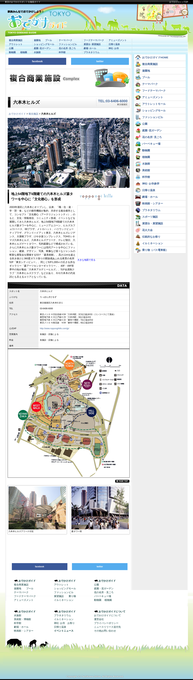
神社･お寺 (114, 48)
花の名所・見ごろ (104, 592)
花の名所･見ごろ (67, 48)
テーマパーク (65, 40)
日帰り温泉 (114, 44)
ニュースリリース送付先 (107, 626)
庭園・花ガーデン (104, 588)
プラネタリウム (91, 52)
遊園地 (37, 40)
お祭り (71, 623)
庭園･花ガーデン (42, 48)
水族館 (37, 52)
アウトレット (15, 44)
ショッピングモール (44, 44)
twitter (100, 61)
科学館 (62, 52)
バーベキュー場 (102, 596)
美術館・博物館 (22, 619)
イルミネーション (64, 600)
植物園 (23, 52)
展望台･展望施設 (92, 44)
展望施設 (59, 596)
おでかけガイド (17, 113)
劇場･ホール (90, 48)
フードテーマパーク (94, 40)
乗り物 (72, 596)
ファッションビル (68, 44)
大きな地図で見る (86, 260)
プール (48, 40)
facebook (37, 61)
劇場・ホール (21, 626)
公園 (11, 48)
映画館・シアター (23, 630)
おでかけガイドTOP (178, 2)
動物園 (12, 52)
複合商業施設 (15, 40)
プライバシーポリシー (106, 623)
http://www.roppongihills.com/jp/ (54, 328)
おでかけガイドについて (107, 615)
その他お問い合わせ (105, 630)
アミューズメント (118, 40)
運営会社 (99, 619)
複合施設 (33, 113)
